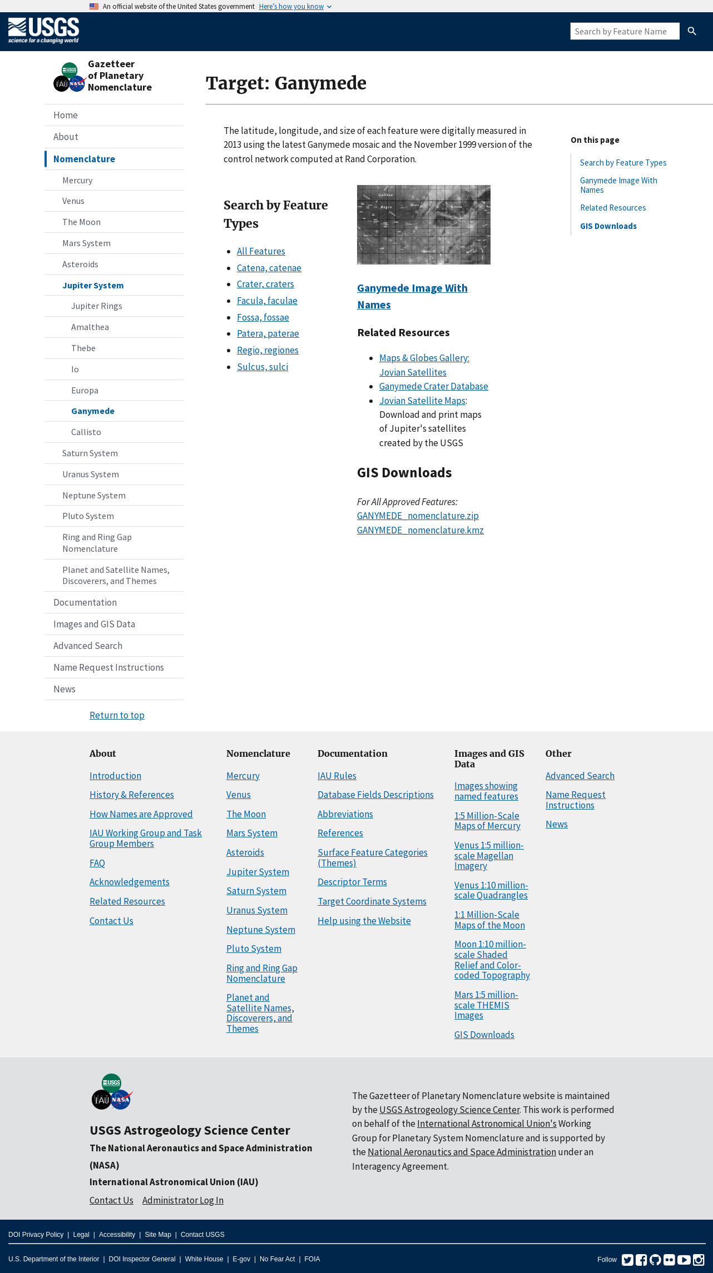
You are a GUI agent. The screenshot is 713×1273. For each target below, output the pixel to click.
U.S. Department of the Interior (53, 1259)
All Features (261, 251)
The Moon (81, 221)
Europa (84, 390)
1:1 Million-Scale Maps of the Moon (489, 919)
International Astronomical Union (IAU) (174, 1182)
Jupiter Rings (96, 305)
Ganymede (93, 410)
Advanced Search (87, 646)
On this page (595, 139)
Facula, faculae (267, 300)
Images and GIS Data (94, 624)
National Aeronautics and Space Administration (462, 1152)
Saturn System (90, 452)
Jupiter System (93, 285)
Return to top (117, 715)
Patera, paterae (268, 333)
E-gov (241, 1259)
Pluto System (88, 515)
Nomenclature (84, 159)
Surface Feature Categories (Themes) (373, 857)
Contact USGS (203, 1235)
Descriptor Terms (352, 882)
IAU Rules (337, 776)
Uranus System (90, 474)
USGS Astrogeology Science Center (190, 1130)
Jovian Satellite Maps (422, 401)
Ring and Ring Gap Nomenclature (97, 542)
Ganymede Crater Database (433, 386)
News (64, 689)
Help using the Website (364, 921)
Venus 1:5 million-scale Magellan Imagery (489, 855)
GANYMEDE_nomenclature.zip (418, 516)
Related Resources (613, 207)
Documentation (85, 602)
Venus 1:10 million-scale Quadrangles (491, 890)
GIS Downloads (608, 226)
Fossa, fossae (263, 317)
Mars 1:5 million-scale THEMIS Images (486, 1005)
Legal (81, 1235)
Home (65, 115)
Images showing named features (486, 791)
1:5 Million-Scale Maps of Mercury (487, 821)
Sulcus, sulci (262, 367)
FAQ (97, 863)
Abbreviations (345, 814)
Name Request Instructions (108, 667)
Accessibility (117, 1235)
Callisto (86, 431)
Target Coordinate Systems (372, 901)
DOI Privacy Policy (35, 1235)
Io (75, 369)
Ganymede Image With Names (618, 184)
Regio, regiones (268, 350)
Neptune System (94, 495)
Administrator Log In (183, 1200)
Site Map (158, 1235)
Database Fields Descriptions (376, 794)
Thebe (83, 347)
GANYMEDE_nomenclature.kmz (420, 530)
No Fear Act (277, 1259)
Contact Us (111, 921)
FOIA (312, 1259)
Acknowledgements (130, 882)
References (340, 833)
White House (204, 1259)
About (65, 137)
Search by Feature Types (623, 162)
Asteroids (80, 263)
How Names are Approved (141, 814)
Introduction (115, 776)
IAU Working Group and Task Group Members (146, 838)
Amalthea (90, 326)
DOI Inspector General (142, 1259)
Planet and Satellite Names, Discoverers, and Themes (116, 575)
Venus (73, 200)
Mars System (86, 242)
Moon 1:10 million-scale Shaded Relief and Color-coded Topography (492, 959)
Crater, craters (265, 284)
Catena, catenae (269, 268)
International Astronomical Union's (487, 1123)
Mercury (77, 180)
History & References (132, 794)
